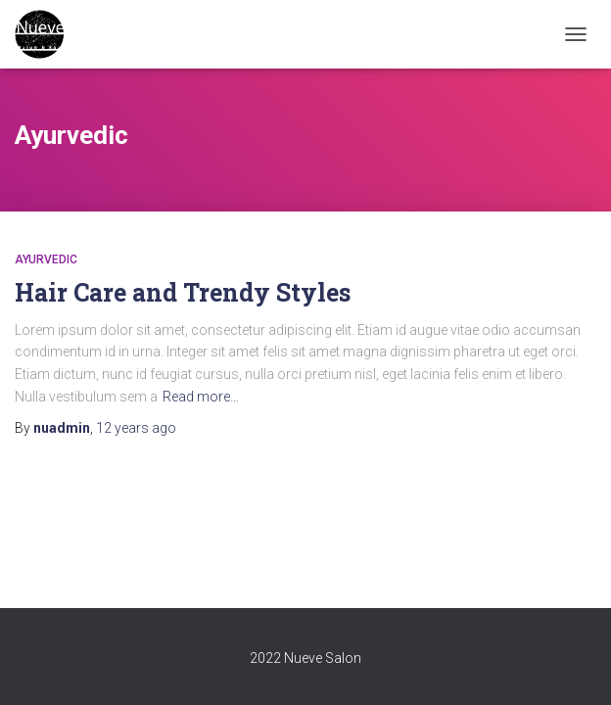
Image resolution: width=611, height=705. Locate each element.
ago (136, 428)
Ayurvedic (46, 259)
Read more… (201, 396)
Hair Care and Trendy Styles (183, 292)
